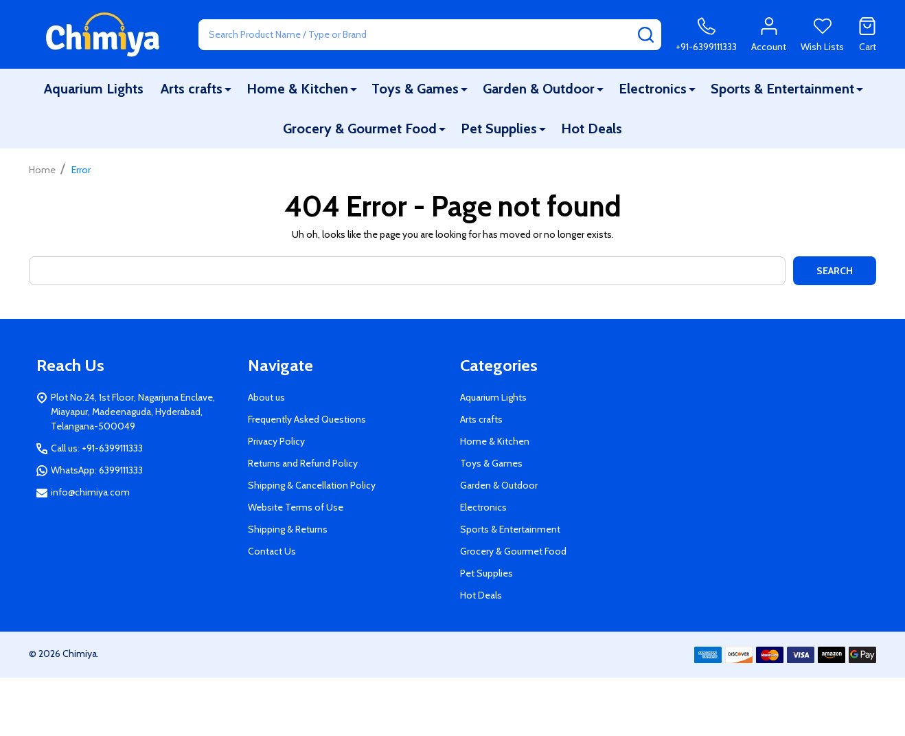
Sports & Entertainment (782, 88)
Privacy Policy (276, 441)
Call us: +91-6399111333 (97, 448)
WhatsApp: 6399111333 (97, 470)
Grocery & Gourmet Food (360, 128)
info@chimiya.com (90, 492)
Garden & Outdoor (539, 88)
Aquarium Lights (94, 88)
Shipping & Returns (288, 529)
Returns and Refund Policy (303, 463)
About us (266, 397)
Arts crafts (191, 88)
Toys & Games (415, 88)
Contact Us (272, 551)
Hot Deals (591, 128)
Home (42, 170)
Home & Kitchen (297, 88)
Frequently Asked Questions (307, 419)
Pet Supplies (499, 128)
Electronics (653, 88)
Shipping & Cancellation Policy (312, 485)
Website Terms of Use (295, 507)
